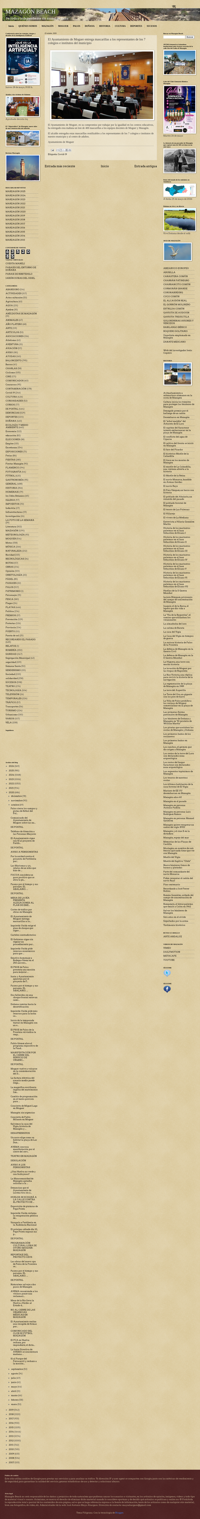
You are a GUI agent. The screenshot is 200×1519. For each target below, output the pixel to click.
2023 (11, 779)
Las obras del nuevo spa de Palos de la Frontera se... (24, 1264)
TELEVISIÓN (12, 694)
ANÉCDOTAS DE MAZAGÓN (21, 313)
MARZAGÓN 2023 (15, 199)
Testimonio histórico (174, 925)
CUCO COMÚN (171, 296)
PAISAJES (11, 583)
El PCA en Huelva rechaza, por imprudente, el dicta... (23, 1342)
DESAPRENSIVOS (20, 1133)
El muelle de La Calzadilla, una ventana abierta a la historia (177, 469)
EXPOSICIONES (14, 451)
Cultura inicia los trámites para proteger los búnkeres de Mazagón (178, 404)
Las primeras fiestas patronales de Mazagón (175, 713)
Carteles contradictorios (23, 935)
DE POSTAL (12, 409)
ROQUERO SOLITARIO (175, 331)
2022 (11, 783)
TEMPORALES (14, 698)
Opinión (10, 571)
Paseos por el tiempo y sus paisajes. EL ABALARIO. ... (24, 886)
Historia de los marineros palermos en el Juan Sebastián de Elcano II (176, 539)
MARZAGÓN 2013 (15, 240)
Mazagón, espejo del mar (176, 837)
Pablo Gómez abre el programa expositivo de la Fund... (24, 1045)
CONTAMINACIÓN (16, 389)
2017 (11, 1418)
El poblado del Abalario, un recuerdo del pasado (177, 498)
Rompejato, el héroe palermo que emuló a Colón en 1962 (178, 905)
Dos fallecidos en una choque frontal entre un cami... (24, 997)
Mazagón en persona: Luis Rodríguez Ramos (177, 813)
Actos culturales (14, 297)
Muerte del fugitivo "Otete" (177, 861)
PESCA (9, 599)
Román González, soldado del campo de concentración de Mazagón (178, 897)
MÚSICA (10, 547)
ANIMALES (12, 320)
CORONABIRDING (173, 292)
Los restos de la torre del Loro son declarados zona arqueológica (178, 756)
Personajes (11, 595)
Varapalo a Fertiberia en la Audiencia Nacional (24, 1223)
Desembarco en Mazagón (176, 417)
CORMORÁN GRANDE (175, 288)
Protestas (10, 623)
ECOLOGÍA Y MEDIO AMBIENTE (17, 426)
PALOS (76, 26)
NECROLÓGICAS (15, 559)
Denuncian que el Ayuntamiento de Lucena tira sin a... (21, 1190)
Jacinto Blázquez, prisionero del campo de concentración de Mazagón (178, 599)
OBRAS (9, 567)
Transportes (12, 706)
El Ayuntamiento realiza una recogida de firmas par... (24, 1324)
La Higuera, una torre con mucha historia (176, 663)
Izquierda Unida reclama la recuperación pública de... (24, 1215)
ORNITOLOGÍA (14, 575)
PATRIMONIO (13, 591)
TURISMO (11, 710)
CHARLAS (11, 368)
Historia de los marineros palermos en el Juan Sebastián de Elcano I (176, 530)
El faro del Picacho (173, 449)
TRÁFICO (11, 702)
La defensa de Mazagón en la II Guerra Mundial (178, 656)
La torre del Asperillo (174, 690)
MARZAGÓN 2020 (16, 212)
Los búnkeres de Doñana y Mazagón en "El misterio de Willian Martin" (177, 721)
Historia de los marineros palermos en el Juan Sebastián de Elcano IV (176, 557)
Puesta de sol (12, 635)
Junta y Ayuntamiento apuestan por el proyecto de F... (22, 979)
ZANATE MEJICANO (174, 342)
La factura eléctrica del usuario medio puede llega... (23, 1080)
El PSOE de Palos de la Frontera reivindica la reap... (23, 1032)
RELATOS (11, 646)
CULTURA (120, 26)
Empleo (10, 443)
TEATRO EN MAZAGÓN (24, 1156)
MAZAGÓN (47, 26)
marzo (14, 1395)
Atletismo (11, 340)
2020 (12, 792)
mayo (14, 1387)
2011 (11, 1445)
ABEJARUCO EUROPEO (176, 268)
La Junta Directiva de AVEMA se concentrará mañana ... (24, 1352)
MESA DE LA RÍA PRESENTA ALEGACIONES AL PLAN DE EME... (22, 901)
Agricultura (12, 301)
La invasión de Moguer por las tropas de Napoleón (177, 669)
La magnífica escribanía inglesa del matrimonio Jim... (24, 1089)
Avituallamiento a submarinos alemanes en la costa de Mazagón (177, 395)
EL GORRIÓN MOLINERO (176, 304)
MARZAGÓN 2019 (15, 215)
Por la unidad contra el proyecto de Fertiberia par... (23, 858)
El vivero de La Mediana (176, 517)
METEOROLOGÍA (15, 535)
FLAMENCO (12, 467)
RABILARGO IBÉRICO (175, 327)
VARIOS (10, 718)
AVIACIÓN (11, 348)
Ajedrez (9, 309)
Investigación (13, 516)
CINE (8, 376)
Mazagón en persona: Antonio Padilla (174, 806)
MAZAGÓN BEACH (31, 11)
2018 (11, 1414)
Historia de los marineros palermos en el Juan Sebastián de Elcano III (176, 548)
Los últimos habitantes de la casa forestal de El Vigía (178, 785)
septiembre (17, 1369)
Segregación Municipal (18, 658)
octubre (15, 805)
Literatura (11, 526)
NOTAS (10, 563)
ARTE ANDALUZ (172, 936)
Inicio (11, 26)
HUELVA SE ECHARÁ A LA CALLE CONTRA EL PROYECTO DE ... (24, 1199)
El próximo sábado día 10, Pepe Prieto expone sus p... (24, 1231)
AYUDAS (11, 356)
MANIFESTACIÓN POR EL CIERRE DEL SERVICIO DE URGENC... (23, 1056)
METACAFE (170, 956)
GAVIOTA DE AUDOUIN (176, 312)
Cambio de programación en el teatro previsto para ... (24, 1099)
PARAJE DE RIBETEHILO (19, 274)
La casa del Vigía (172, 632)
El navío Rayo (170, 486)
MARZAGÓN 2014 (15, 236)
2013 (11, 1436)
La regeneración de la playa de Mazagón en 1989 (177, 685)
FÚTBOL (10, 476)
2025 (11, 770)
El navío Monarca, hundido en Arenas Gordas (177, 480)
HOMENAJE (12, 492)
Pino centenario (171, 884)
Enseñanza (11, 447)
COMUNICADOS (15, 380)
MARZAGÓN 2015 (15, 232)
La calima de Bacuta (173, 628)
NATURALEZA (14, 551)
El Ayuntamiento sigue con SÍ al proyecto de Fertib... (23, 840)
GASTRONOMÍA (15, 480)
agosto (15, 1373)
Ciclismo (10, 372)
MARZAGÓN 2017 (15, 224)
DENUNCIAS (13, 413)
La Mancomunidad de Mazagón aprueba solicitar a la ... (22, 1181)
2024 (12, 775)
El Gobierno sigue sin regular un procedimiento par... (22, 942)
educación (11, 435)
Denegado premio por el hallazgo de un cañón (175, 412)
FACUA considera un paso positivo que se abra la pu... (22, 877)
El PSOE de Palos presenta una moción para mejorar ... (23, 969)
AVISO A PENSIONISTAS (24, 852)
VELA (9, 722)
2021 (11, 788)
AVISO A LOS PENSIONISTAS (20, 1166)
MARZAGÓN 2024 (16, 195)
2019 (11, 1410)
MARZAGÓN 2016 (15, 228)
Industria (10, 508)
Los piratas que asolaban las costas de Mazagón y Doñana (178, 728)
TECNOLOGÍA (13, 690)
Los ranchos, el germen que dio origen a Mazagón (177, 748)
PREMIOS (11, 615)
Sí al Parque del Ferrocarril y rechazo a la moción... (24, 1361)
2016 (11, 1423)
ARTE (9, 328)
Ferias (9, 455)
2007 (12, 1462)
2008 (12, 1458)
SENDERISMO (13, 670)
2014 (11, 1432)
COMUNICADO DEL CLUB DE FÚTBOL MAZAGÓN (22, 1333)
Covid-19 (62, 154)
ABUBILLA (169, 272)
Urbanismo (12, 714)
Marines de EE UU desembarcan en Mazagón (177, 792)
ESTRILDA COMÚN (173, 309)
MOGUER (63, 26)
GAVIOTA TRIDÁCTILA (176, 317)
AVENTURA (12, 344)
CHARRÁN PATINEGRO (176, 280)
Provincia (11, 627)
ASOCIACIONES (15, 336)
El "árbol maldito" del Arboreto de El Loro (174, 422)
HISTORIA (104, 26)
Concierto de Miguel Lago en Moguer (24, 1107)
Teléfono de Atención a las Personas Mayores (23, 832)
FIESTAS (10, 460)
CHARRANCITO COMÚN (176, 284)
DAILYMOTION (171, 952)
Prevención (11, 619)
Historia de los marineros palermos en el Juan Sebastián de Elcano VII (176, 584)
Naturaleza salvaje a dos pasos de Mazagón (23, 1285)
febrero (15, 1400)
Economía (11, 431)
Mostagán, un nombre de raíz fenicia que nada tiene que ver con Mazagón (178, 850)
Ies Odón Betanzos (15, 496)
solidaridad (12, 678)
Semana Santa (13, 666)
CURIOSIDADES (14, 401)
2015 (11, 1427)
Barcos (9, 364)
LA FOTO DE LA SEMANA (20, 520)
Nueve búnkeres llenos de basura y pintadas (176, 866)
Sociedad (10, 674)
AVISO (9, 352)
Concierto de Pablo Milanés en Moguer (22, 1118)
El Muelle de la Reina (174, 475)
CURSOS (10, 405)
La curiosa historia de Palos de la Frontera (177, 643)
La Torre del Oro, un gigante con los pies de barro (177, 695)
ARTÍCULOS (12, 332)
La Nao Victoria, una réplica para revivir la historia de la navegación (178, 677)
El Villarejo (169, 513)
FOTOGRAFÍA (13, 472)
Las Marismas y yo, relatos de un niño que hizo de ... (23, 868)
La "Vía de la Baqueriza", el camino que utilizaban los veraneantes (177, 617)
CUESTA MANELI (15, 263)
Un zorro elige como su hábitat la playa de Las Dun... (24, 1140)
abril (14, 1391)
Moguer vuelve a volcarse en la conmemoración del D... (24, 1071)
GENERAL (11, 484)
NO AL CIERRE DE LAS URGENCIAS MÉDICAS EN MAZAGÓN (23, 1313)
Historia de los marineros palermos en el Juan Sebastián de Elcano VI (176, 575)
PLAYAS (10, 607)
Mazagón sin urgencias (23, 1112)
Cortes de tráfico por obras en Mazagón (21, 910)
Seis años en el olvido (174, 917)
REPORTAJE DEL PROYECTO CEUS (21, 1255)
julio (13, 1378)
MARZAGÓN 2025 (15, 191)
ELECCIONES (13, 439)
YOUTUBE (169, 960)
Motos (9, 543)
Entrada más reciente (60, 166)
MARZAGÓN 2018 (15, 219)
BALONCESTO (14, 360)
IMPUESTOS (12, 504)
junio (14, 1382)
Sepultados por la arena (175, 921)
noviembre (17, 800)
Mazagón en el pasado (175, 801)
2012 (11, 1440)
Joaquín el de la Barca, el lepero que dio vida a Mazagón (176, 608)
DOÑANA (89, 26)
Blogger (119, 1513)
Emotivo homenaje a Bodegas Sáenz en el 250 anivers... (22, 960)
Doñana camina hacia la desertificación (23, 1005)
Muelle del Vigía (171, 857)
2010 (11, 1449)
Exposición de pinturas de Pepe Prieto (24, 1207)
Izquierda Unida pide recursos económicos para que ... (23, 951)
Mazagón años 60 (172, 797)
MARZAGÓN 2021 (15, 207)
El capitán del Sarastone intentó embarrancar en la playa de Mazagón (177, 430)
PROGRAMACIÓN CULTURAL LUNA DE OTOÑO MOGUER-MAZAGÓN (24, 1246)
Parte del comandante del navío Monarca (176, 873)
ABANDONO (12, 289)
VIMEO (167, 948)
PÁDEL (9, 579)
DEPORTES (136, 26)
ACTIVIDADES (14, 293)
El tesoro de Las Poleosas (176, 509)
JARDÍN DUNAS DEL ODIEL (20, 278)
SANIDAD (11, 654)
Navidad (10, 555)
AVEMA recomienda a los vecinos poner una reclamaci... (24, 1293)
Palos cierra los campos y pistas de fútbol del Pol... (24, 811)
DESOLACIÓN (18, 1160)
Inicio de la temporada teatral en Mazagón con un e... (24, 1023)
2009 (12, 1454)
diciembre (16, 796)
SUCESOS (152, 26)
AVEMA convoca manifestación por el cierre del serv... (23, 1149)
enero (14, 1404)
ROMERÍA (11, 650)
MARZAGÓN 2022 (15, 203)
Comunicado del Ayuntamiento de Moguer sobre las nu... (23, 820)
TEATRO (10, 686)
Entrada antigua (145, 166)
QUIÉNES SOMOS (27, 26)
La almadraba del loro (175, 624)
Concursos (11, 384)
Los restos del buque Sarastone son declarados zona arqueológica (176, 764)
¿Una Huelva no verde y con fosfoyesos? (23, 1172)
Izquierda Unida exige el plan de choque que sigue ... (23, 928)
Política (10, 611)
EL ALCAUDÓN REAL (175, 300)
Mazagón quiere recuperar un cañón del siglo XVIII (178, 826)
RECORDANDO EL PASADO (21, 639)
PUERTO (10, 631)
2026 (11, 766)
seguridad (11, 662)
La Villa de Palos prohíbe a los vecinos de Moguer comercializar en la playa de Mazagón (178, 704)
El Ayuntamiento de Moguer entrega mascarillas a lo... (21, 919)
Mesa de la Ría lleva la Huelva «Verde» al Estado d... (22, 1303)
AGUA (9, 305)
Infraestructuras (14, 512)
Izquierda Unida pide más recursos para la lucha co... (24, 1013)
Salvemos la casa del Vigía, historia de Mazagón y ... (21, 1126)
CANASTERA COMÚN (175, 276)
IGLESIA (10, 500)
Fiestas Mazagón (14, 464)
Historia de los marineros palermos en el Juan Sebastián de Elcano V (176, 566)
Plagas (9, 603)
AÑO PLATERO (14, 324)
